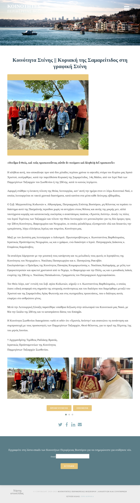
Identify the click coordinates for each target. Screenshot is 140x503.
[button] (66, 414)
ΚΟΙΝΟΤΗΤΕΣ (24, 6)
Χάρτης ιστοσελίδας (17, 492)
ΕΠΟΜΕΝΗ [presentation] (82, 408)
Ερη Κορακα (87, 496)
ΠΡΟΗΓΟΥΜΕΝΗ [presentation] (59, 408)
